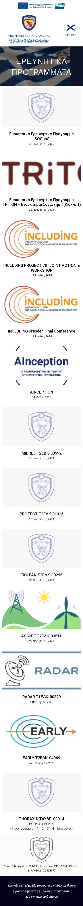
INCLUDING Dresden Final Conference (41, 331)
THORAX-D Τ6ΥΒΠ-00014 (41, 818)
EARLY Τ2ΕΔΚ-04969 (41, 757)
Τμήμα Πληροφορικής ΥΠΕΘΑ (42, 885)
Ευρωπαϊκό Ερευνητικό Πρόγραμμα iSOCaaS (41, 136)
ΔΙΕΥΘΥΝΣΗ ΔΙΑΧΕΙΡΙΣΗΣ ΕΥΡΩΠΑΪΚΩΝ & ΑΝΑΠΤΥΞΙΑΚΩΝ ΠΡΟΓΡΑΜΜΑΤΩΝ (29, 41)
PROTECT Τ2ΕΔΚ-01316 (42, 514)
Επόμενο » (65, 828)
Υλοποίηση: (15, 885)
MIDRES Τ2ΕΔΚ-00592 (42, 453)
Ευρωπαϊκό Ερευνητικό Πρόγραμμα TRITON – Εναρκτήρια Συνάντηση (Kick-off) (41, 202)
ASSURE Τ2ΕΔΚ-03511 (41, 636)
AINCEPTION (41, 392)
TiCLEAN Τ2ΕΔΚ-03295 (41, 575)
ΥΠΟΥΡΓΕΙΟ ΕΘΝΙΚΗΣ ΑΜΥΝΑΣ (29, 35)
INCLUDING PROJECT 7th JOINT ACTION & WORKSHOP (41, 268)
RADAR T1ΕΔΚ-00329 (41, 696)
